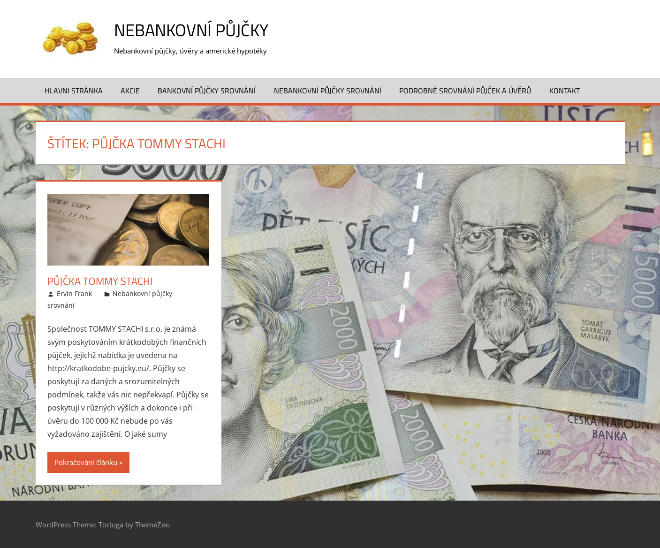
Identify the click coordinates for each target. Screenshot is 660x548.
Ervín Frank (74, 293)
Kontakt (564, 90)
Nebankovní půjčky (191, 30)
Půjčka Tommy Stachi (99, 281)
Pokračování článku (85, 462)
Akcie (130, 90)
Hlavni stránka (74, 90)
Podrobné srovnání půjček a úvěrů (465, 90)
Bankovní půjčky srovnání (207, 90)
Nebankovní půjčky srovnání (327, 90)
